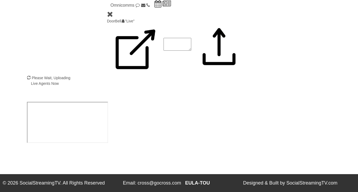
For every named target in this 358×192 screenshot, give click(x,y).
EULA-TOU (197, 183)
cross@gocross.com (159, 183)
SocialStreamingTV (39, 183)
